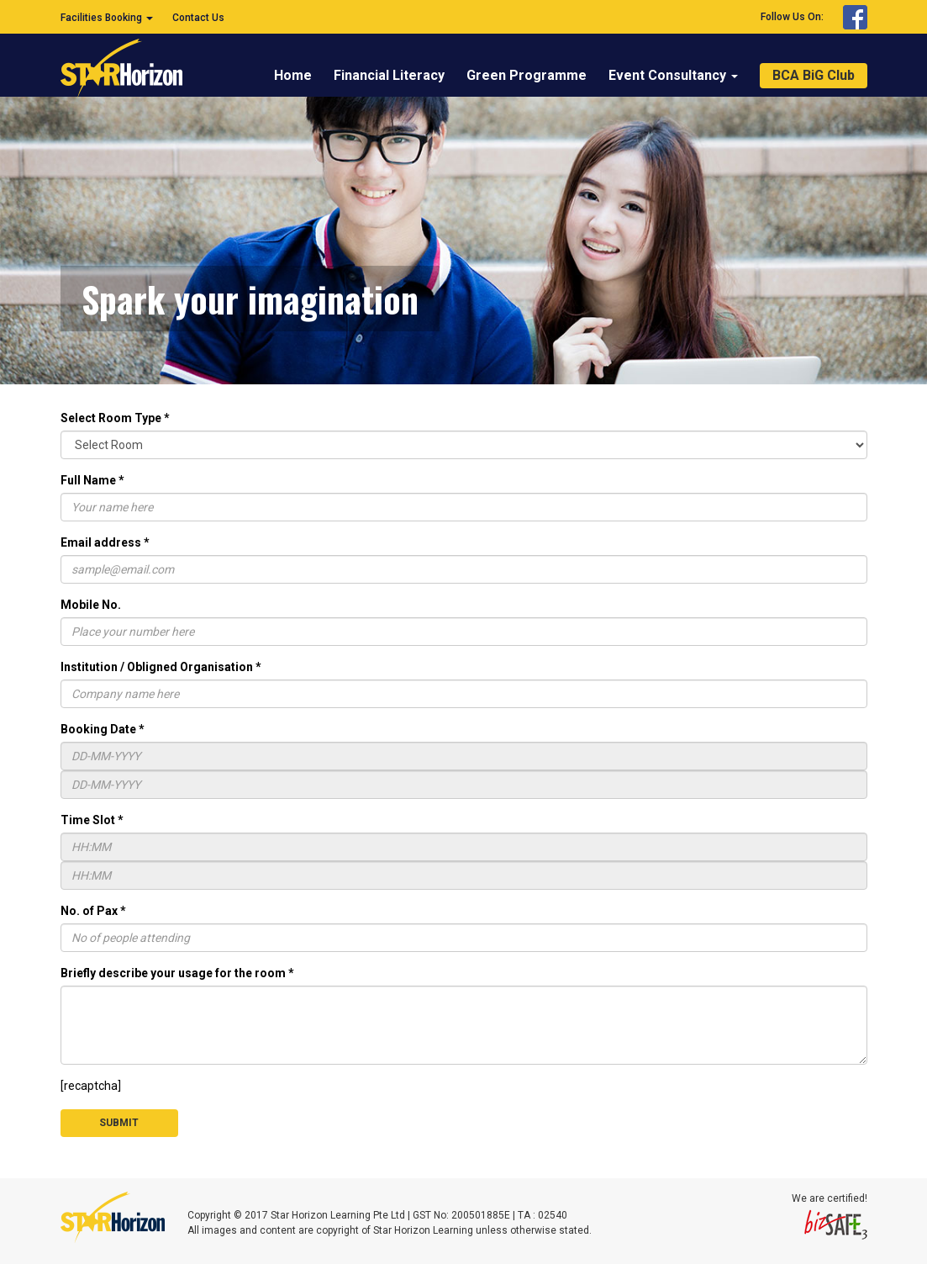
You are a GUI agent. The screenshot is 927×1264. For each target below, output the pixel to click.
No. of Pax (93, 911)
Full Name (92, 480)
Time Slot (92, 820)
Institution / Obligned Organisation (161, 667)
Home (293, 75)
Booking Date (103, 729)
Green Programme (526, 75)
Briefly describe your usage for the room (177, 973)
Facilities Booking (107, 18)
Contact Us (198, 18)
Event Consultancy (673, 75)
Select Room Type (115, 418)
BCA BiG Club (813, 75)
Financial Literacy (389, 75)
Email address (105, 542)
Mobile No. (91, 604)
